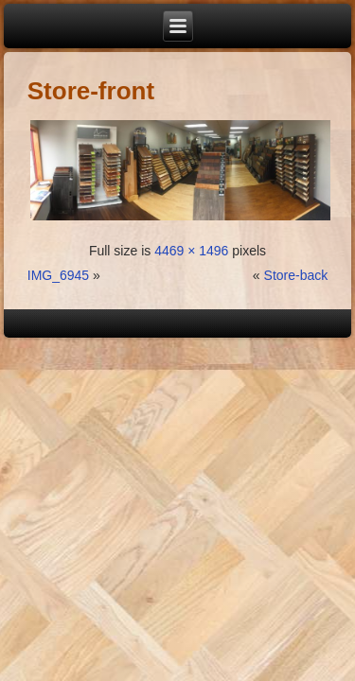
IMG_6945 (58, 275)
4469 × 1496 (191, 250)
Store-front (90, 91)
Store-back (296, 275)
